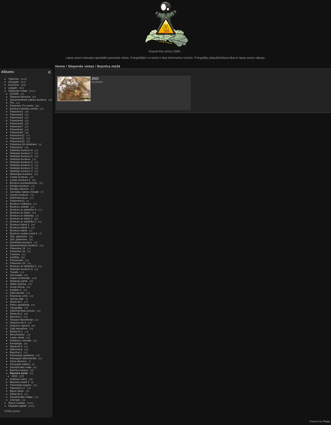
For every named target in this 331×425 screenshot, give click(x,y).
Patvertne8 (16, 132)
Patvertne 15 (17, 251)
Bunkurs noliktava (20, 203)
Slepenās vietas (17, 90)
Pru (12, 102)
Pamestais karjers (21, 384)
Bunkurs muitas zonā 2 (23, 233)
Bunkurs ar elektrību (22, 215)
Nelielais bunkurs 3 (21, 167)
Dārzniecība (17, 292)
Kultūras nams (18, 378)
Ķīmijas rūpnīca (19, 188)
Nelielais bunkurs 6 (21, 156)
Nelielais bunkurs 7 (21, 153)
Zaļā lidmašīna (19, 328)
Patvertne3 (16, 114)
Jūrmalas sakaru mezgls (24, 191)
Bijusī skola (17, 390)
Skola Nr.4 (16, 393)
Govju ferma (17, 286)
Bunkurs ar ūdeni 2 (21, 218)
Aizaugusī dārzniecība (23, 358)
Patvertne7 (16, 126)
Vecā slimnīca (18, 361)
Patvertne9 (16, 120)
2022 (15, 375)
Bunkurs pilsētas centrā (24, 108)
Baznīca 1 (16, 316)
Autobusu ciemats (21, 340)
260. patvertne (18, 239)
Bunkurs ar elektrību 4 (23, 209)
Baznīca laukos (19, 370)
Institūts (14, 257)
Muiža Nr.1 (16, 331)
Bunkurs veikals (19, 206)
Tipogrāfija (16, 307)
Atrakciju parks (19, 280)
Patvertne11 (17, 138)
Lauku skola (17, 337)
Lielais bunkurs (19, 176)
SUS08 (14, 93)
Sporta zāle (17, 298)
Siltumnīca (16, 349)
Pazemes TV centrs (21, 105)
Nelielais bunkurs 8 (21, 150)
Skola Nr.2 (16, 313)
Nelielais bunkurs (20, 159)
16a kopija (16, 274)
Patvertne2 (16, 111)
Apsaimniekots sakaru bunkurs (28, 99)
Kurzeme (13, 84)
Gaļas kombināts (20, 277)
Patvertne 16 (17, 263)
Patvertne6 (16, 123)
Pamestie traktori (20, 364)
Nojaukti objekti (17, 405)
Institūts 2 (15, 289)
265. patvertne (18, 236)
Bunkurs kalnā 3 (19, 227)
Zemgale (13, 81)
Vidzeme (13, 78)
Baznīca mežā (19, 373)
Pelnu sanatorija (19, 304)
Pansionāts (16, 260)
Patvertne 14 (17, 248)
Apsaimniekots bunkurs (24, 245)
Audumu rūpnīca (20, 325)
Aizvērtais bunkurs (21, 242)
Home (60, 66)
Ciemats (15, 399)
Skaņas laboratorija (21, 319)
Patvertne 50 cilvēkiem (23, 144)
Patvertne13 (17, 200)
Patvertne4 (16, 117)
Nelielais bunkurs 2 (21, 164)
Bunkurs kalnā (18, 230)
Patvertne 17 (17, 387)
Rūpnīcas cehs (19, 295)
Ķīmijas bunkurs (19, 185)
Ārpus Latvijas (16, 402)
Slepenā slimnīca (20, 96)
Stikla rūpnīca (18, 283)
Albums (7, 72)
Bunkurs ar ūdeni (20, 212)
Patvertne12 (17, 135)
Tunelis (14, 271)
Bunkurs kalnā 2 (19, 224)
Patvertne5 (16, 129)
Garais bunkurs (19, 194)
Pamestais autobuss (22, 355)
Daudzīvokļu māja (21, 367)
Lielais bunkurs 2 (20, 179)
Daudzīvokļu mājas (21, 396)
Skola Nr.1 (16, 301)
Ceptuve (15, 254)
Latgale (12, 87)
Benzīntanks (17, 334)
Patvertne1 (16, 147)
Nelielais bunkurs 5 (21, 161)
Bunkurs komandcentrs (23, 182)
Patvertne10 (17, 141)
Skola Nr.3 (16, 346)
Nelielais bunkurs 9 (21, 268)
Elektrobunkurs (19, 197)
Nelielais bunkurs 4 (21, 170)
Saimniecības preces (22, 310)
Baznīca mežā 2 (19, 381)
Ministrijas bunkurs (21, 173)
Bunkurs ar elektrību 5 (23, 266)
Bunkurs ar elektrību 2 (23, 221)
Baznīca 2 (16, 352)
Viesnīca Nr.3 (18, 322)
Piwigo (326, 421)
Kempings (16, 343)
